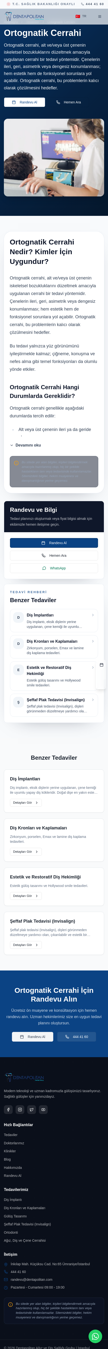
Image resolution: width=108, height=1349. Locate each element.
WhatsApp (54, 568)
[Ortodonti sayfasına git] (54, 1232)
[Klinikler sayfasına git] (54, 1151)
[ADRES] (101, 674)
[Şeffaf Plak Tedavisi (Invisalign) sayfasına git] (54, 1224)
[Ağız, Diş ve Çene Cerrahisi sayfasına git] (54, 1240)
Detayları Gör (26, 803)
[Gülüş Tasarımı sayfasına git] (54, 1216)
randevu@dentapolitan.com (31, 1280)
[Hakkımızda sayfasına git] (54, 1167)
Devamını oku (25, 445)
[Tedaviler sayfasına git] (54, 1135)
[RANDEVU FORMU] (101, 665)
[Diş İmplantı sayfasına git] (54, 1200)
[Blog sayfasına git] (54, 1159)
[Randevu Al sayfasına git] (54, 1175)
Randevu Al (24, 102)
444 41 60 (76, 1037)
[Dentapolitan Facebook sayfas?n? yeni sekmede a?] (8, 1109)
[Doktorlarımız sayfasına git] (54, 1143)
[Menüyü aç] (99, 16)
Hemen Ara (68, 102)
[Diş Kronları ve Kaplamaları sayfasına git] (54, 1208)
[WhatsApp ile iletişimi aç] (95, 1336)
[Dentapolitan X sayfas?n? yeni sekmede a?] (31, 1109)
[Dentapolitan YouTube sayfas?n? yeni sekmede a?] (43, 1109)
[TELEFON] (101, 684)
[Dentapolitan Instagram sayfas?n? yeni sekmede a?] (20, 1109)
